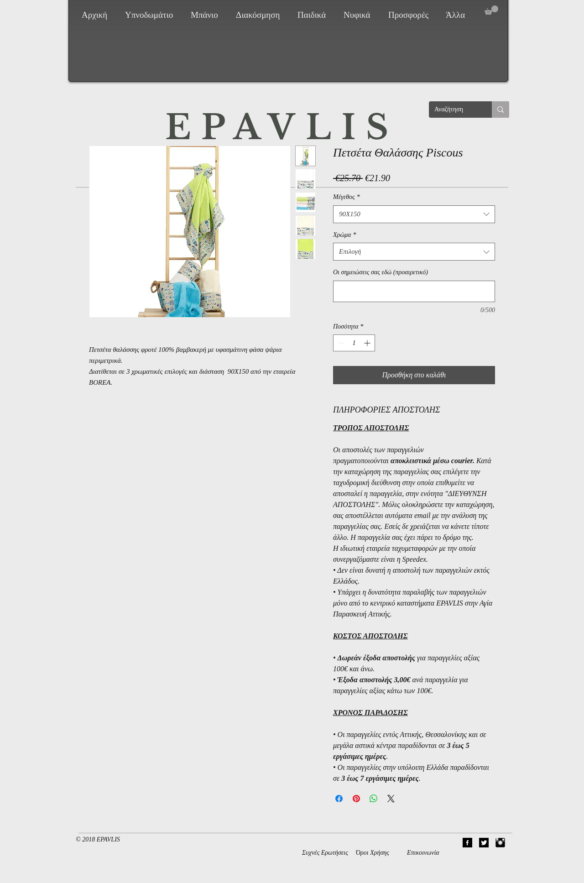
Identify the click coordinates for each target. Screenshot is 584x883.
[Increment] (368, 343)
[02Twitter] (484, 842)
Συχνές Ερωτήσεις (325, 852)
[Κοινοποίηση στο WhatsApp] (373, 798)
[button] (151, 15)
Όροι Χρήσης (372, 852)
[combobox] (414, 214)
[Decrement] (340, 343)
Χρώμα (344, 234)
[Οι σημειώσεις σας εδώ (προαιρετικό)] (414, 291)
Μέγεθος (346, 196)
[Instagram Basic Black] (500, 842)
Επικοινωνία (423, 852)
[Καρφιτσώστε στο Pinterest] (356, 798)
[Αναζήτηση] (453, 109)
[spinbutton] (354, 343)
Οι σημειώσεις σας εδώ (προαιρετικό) (380, 272)
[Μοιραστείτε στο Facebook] (339, 798)
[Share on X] (391, 798)
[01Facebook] (467, 842)
